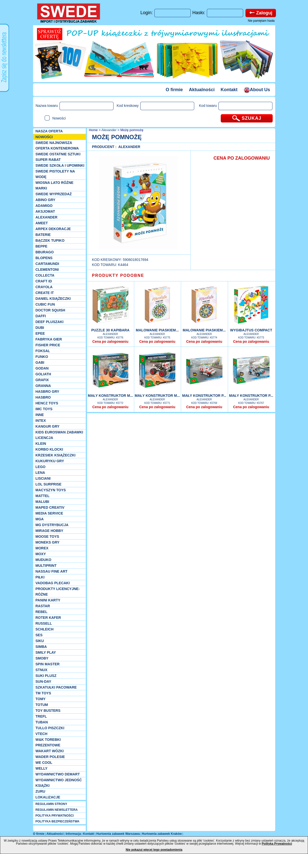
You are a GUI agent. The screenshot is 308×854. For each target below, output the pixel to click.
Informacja (73, 834)
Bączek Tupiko (50, 240)
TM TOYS (43, 693)
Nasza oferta (49, 131)
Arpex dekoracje (53, 229)
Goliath (43, 374)
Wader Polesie (50, 757)
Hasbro (43, 397)
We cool (44, 763)
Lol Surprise (49, 484)
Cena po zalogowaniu (110, 341)
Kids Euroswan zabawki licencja (59, 435)
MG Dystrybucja (52, 525)
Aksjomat (45, 211)
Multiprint (46, 566)
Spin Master (48, 664)
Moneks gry (48, 542)
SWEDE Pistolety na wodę (55, 174)
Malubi (42, 502)
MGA (40, 519)
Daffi (41, 316)
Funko (42, 357)
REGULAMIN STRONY (51, 804)
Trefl (41, 716)
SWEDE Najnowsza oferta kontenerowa (57, 145)
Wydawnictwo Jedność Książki (59, 783)
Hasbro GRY (47, 391)
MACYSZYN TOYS (51, 490)
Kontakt (229, 89)
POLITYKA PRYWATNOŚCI (55, 815)
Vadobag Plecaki (53, 583)
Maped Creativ (50, 507)
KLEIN (41, 444)
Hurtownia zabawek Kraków (162, 834)
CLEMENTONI (47, 269)
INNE (40, 415)
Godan (42, 368)
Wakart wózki (50, 751)
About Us (257, 89)
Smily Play (46, 652)
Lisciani (43, 478)
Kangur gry (48, 426)
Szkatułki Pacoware (56, 687)
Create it (45, 293)
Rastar (43, 606)
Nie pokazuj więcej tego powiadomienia (154, 849)
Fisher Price (48, 345)
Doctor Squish (50, 310)
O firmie (174, 89)
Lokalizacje (48, 797)
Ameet (42, 223)
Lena (40, 473)
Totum (42, 705)
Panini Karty (48, 600)
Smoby (42, 658)
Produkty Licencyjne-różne (58, 591)
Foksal (43, 351)
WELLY (42, 768)
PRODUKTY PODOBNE (118, 275)
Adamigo (44, 206)
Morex (42, 548)
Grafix (42, 380)
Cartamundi (47, 264)
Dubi (40, 328)
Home (93, 130)
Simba (41, 647)
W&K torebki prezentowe (48, 742)
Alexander (47, 217)
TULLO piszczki (50, 728)
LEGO (41, 467)
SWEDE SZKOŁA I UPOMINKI (60, 165)
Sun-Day (43, 681)
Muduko (43, 560)
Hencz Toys (47, 403)
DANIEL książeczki (53, 299)
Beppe (41, 246)
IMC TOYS (44, 409)
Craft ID (44, 281)
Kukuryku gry (50, 461)
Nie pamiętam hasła (261, 20)
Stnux (41, 670)
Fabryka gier (49, 339)
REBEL (41, 612)
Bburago (45, 252)
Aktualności (202, 89)
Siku (40, 641)
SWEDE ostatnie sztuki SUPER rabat (58, 157)
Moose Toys (47, 536)
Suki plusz (46, 676)
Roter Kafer (48, 618)
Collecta (45, 275)
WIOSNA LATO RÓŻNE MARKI (55, 185)
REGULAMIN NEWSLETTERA (57, 810)
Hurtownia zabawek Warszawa (118, 834)
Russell (44, 623)
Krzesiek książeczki (56, 455)
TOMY (41, 699)
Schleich (45, 629)
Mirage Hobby (49, 531)
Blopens (44, 258)
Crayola (44, 287)
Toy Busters (48, 711)
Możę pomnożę (131, 130)
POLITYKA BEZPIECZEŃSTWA (57, 821)
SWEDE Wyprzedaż (54, 194)
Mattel (43, 496)
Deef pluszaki (50, 322)
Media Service (49, 513)
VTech (41, 734)
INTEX (41, 421)
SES (39, 635)
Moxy (41, 554)
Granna (43, 386)
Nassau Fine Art (52, 571)
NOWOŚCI (44, 137)
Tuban (42, 722)
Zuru (40, 791)
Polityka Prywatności (277, 843)
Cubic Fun (45, 304)
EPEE (40, 333)
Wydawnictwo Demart (58, 774)
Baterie (43, 235)
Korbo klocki (49, 449)
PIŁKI (40, 577)
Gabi (40, 362)
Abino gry (45, 200)
